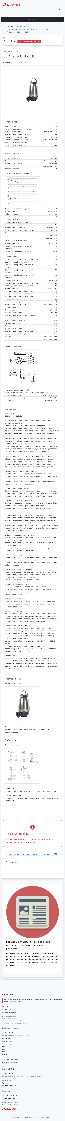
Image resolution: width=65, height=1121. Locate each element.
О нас (5, 1006)
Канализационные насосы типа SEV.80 (32, 854)
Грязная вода (7, 1041)
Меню (32, 19)
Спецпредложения (9, 1012)
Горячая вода (7, 1044)
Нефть (4, 1046)
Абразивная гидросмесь (10, 1062)
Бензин (4, 1054)
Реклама (61, 983)
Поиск (5, 1083)
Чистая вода (6, 1038)
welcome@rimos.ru (10, 1098)
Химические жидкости (10, 1059)
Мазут (4, 1049)
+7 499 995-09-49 (10, 1095)
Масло (4, 1052)
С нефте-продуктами (9, 1057)
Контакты (6, 1009)
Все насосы (7, 1032)
